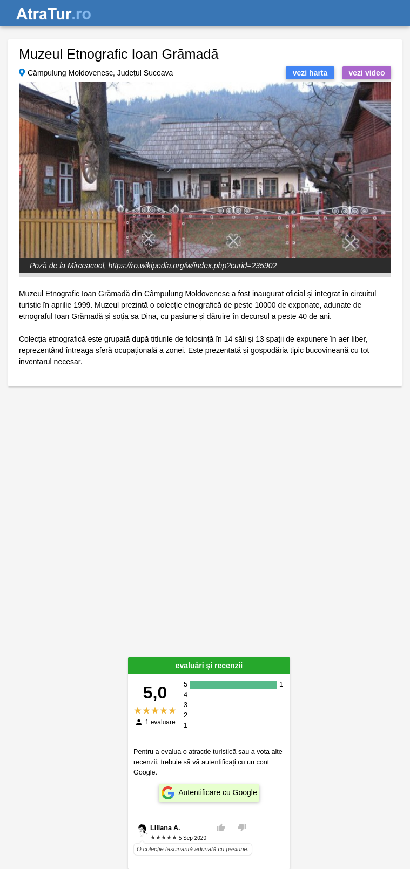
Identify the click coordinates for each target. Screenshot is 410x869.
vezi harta (310, 73)
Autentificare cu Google (217, 792)
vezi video (367, 73)
